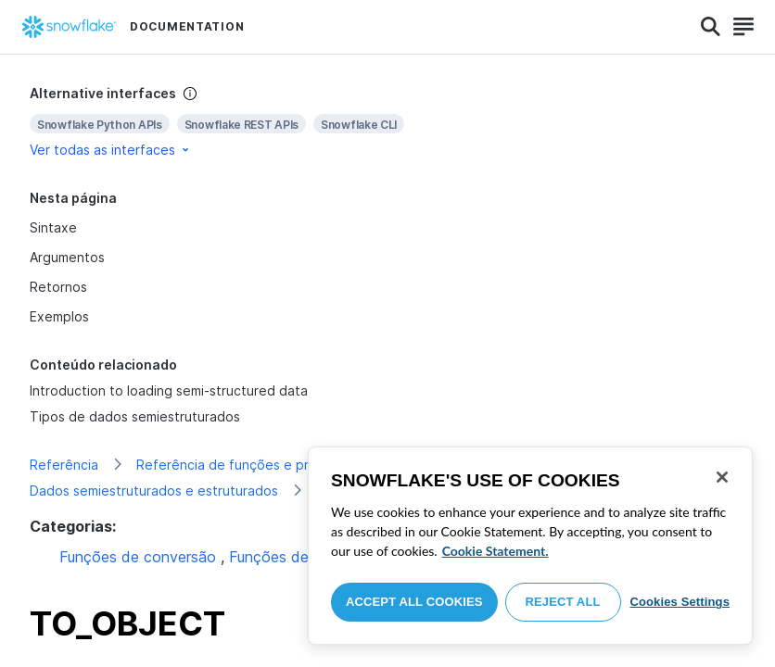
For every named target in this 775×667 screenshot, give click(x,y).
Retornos (58, 287)
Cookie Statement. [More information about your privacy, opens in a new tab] (495, 551)
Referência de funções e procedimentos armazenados (306, 464)
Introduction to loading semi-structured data (169, 390)
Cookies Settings (679, 602)
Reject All (563, 602)
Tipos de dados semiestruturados (135, 416)
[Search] (710, 27)
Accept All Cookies (414, 602)
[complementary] (387, 121)
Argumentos (67, 257)
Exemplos (59, 316)
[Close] (722, 477)
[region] (530, 546)
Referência (64, 464)
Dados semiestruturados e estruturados (154, 490)
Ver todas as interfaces (111, 149)
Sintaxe (53, 227)
